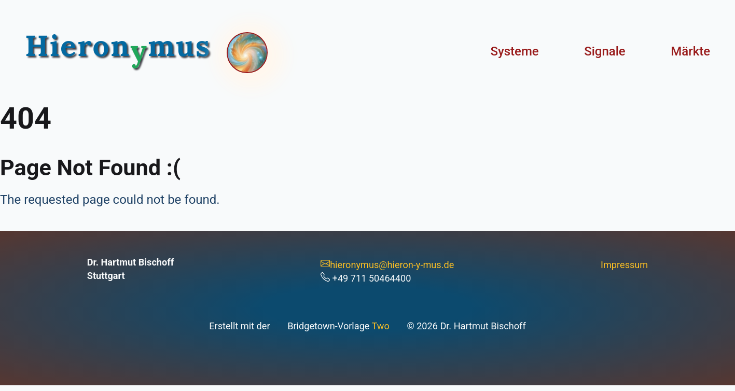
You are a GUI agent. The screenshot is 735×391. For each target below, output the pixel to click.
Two (381, 325)
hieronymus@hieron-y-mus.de (387, 264)
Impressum (624, 264)
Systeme (514, 51)
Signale (605, 51)
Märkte (690, 51)
